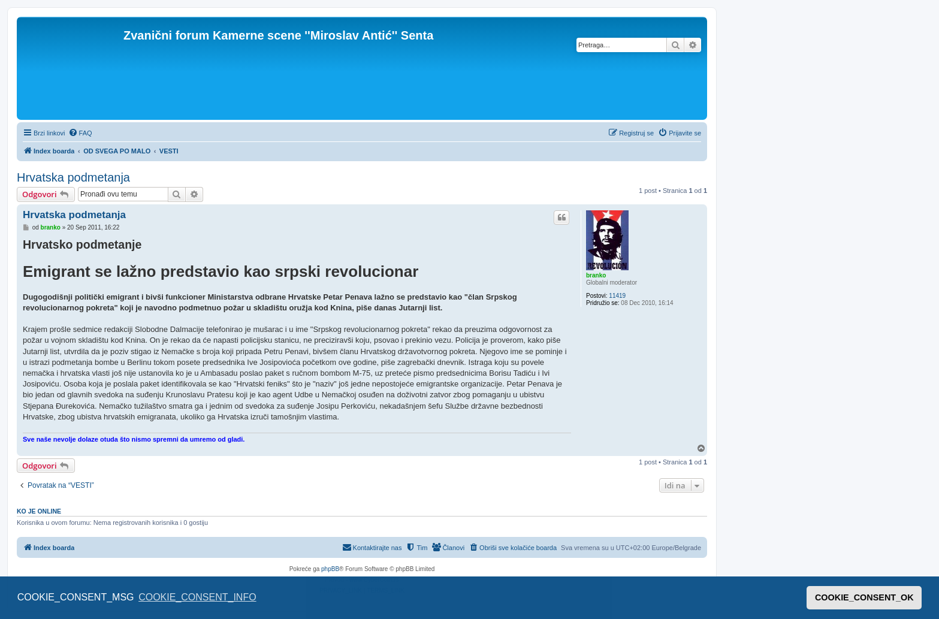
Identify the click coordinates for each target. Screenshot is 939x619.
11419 (617, 295)
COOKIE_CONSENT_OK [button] (864, 597)
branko (596, 275)
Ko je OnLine (39, 511)
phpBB (330, 569)
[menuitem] (80, 133)
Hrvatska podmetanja (73, 177)
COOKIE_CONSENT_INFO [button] (197, 597)
